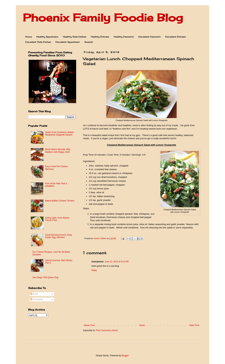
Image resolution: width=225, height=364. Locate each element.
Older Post (194, 325)
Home (28, 36)
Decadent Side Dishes (38, 42)
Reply (94, 270)
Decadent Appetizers (68, 42)
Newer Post (89, 325)
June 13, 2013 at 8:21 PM (116, 261)
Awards (88, 42)
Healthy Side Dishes (74, 36)
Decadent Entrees (175, 36)
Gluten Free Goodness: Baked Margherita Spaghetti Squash (59, 133)
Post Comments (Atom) (107, 330)
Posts (34, 294)
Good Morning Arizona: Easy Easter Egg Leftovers (58, 236)
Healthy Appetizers (47, 36)
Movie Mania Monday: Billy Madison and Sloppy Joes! (57, 150)
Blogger (125, 355)
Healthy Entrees (100, 36)
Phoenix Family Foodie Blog (103, 17)
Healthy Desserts (124, 36)
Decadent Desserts (149, 36)
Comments (36, 299)
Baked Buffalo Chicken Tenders (60, 201)
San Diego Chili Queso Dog (45, 277)
